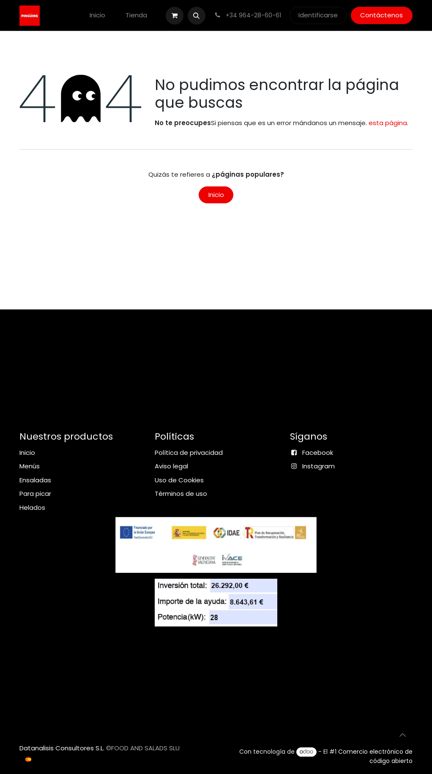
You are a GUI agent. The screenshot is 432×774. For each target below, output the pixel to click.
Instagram (318, 466)
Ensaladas (35, 480)
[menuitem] (97, 15)
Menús (29, 466)
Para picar (35, 493)
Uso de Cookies (179, 480)
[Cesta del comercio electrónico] (174, 16)
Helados (32, 507)
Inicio (216, 194)
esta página (388, 122)
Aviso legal (171, 466)
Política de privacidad (189, 452)
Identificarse (318, 15)
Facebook (317, 452)
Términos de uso (181, 493)
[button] (196, 16)
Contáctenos (381, 15)
